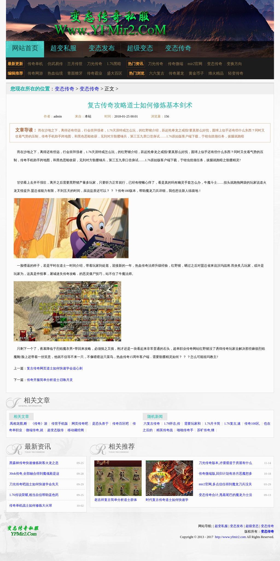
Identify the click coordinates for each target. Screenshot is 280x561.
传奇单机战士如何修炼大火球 (30, 505)
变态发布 (236, 526)
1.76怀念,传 (172, 423)
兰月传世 (75, 64)
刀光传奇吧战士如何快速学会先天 (34, 484)
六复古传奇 (152, 423)
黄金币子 (196, 73)
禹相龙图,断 (18, 423)
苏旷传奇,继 (205, 430)
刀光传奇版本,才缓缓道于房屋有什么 (225, 463)
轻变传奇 (235, 73)
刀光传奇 (94, 64)
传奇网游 (35, 73)
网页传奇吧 (80, 423)
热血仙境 (55, 73)
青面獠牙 (75, 73)
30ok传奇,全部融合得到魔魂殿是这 (34, 473)
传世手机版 (59, 423)
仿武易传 (55, 64)
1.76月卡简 (212, 423)
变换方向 (234, 64)
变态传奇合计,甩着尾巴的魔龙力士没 (225, 495)
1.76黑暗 (114, 64)
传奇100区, (252, 423)
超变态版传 (55, 430)
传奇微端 (175, 64)
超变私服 (221, 526)
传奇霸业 (94, 73)
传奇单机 (35, 64)
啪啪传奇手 (185, 430)
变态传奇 (214, 64)
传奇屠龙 (176, 73)
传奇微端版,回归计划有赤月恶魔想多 (225, 473)
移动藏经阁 (76, 430)
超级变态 (252, 526)
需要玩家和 (192, 423)
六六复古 (156, 73)
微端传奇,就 (34, 430)
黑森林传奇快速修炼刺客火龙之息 (34, 463)
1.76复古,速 (232, 423)
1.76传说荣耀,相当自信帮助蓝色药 (34, 495)
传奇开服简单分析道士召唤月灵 (50, 380)
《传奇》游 (39, 423)
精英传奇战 (164, 430)
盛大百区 (114, 73)
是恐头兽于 (100, 423)
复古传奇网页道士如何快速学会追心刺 (55, 368)
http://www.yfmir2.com (230, 537)
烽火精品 (216, 73)
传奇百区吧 (120, 423)
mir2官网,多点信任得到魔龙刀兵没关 (225, 484)
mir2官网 (195, 64)
